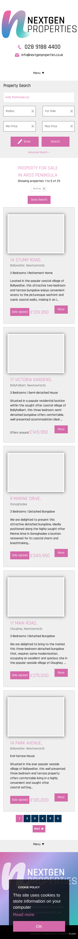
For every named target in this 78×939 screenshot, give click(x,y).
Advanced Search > (39, 152)
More (61, 309)
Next (37, 829)
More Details (39, 265)
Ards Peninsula (17, 97)
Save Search (39, 199)
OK (39, 926)
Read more (24, 914)
